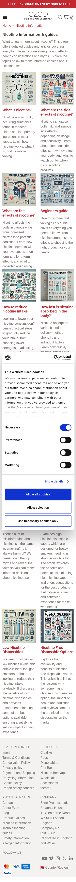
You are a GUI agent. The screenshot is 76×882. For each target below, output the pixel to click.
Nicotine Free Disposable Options (57, 649)
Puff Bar (46, 767)
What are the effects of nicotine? (18, 213)
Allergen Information (16, 843)
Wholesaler (49, 778)
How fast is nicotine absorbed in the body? (57, 311)
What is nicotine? (17, 110)
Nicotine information (30, 25)
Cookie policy (12, 783)
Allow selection (38, 507)
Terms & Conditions (16, 757)
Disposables (49, 762)
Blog (5, 813)
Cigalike (46, 752)
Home (6, 25)
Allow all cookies (38, 494)
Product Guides (13, 818)
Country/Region (56, 867)
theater (46, 788)
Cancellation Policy (16, 762)
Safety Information (15, 838)
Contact (8, 802)
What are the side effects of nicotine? (57, 112)
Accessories (49, 783)
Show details (54, 481)
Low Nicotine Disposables (13, 649)
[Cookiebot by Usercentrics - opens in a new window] (54, 357)
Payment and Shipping (18, 773)
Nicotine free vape (54, 773)
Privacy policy (12, 767)
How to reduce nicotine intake (15, 309)
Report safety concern (18, 788)
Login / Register (72, 17)
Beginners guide (55, 211)
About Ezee (10, 808)
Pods (44, 757)
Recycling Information (18, 778)
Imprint (7, 752)
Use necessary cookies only (38, 521)
